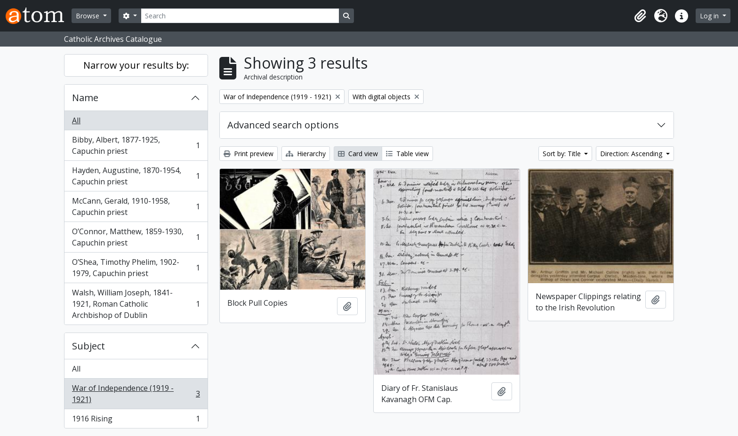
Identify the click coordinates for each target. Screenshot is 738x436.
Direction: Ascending (632, 153)
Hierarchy (306, 153)
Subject (88, 346)
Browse (88, 15)
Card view (358, 153)
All (76, 120)
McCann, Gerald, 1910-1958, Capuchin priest (136, 206)
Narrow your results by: (136, 65)
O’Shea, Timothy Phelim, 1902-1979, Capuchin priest (136, 267)
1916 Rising (136, 420)
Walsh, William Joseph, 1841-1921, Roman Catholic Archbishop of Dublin (136, 303)
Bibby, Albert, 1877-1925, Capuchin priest (136, 145)
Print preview (248, 153)
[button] (640, 16)
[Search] (240, 15)
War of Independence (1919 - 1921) (136, 393)
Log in (710, 15)
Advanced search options (283, 125)
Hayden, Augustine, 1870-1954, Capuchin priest (136, 176)
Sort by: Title (563, 153)
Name (85, 97)
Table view (407, 153)
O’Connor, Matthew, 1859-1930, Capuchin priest (136, 237)
